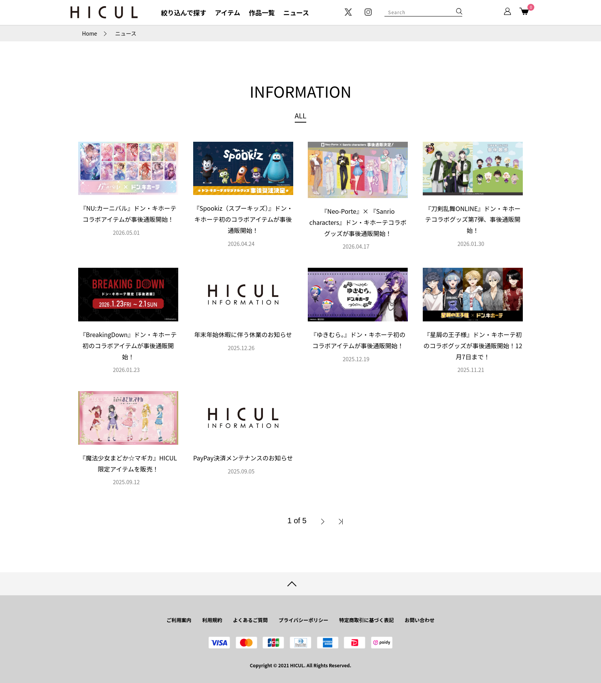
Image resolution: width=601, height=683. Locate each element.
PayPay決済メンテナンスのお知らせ (243, 457)
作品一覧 (262, 12)
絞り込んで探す (183, 12)
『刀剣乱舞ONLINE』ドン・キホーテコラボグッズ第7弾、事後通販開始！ (473, 219)
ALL (300, 115)
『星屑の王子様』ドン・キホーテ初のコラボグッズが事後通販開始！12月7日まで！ (473, 345)
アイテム (227, 12)
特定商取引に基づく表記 (366, 620)
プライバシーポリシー (303, 620)
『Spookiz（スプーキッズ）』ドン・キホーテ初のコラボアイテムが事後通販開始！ (242, 219)
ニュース (296, 12)
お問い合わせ (420, 620)
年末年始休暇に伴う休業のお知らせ (243, 334)
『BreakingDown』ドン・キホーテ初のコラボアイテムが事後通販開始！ (128, 345)
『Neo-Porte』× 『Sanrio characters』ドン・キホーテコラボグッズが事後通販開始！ (358, 222)
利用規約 (212, 620)
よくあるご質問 (250, 620)
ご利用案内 (178, 620)
